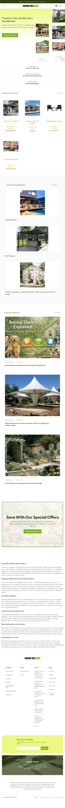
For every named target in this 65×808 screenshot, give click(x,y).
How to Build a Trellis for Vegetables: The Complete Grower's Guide (39, 685)
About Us (51, 671)
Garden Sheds (10, 671)
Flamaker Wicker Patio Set (54, 121)
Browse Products (10, 35)
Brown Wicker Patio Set (11, 159)
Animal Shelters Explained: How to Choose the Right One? (25, 365)
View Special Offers (32, 531)
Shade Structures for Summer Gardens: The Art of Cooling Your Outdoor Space (39, 675)
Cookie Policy (52, 678)
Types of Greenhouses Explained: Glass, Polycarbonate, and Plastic (39, 719)
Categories (9, 694)
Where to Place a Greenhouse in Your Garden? (39, 710)
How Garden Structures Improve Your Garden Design (23, 483)
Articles (36, 726)
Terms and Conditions (57, 797)
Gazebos (8, 678)
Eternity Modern (24, 671)
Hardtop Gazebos (11, 220)
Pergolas (8, 682)
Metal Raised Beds (11, 691)
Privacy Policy (52, 685)
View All (60, 93)
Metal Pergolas (10, 256)
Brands (22, 675)
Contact (51, 675)
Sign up (44, 748)
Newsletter (52, 682)
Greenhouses (9, 675)
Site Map (51, 689)
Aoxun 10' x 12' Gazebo (11, 121)
